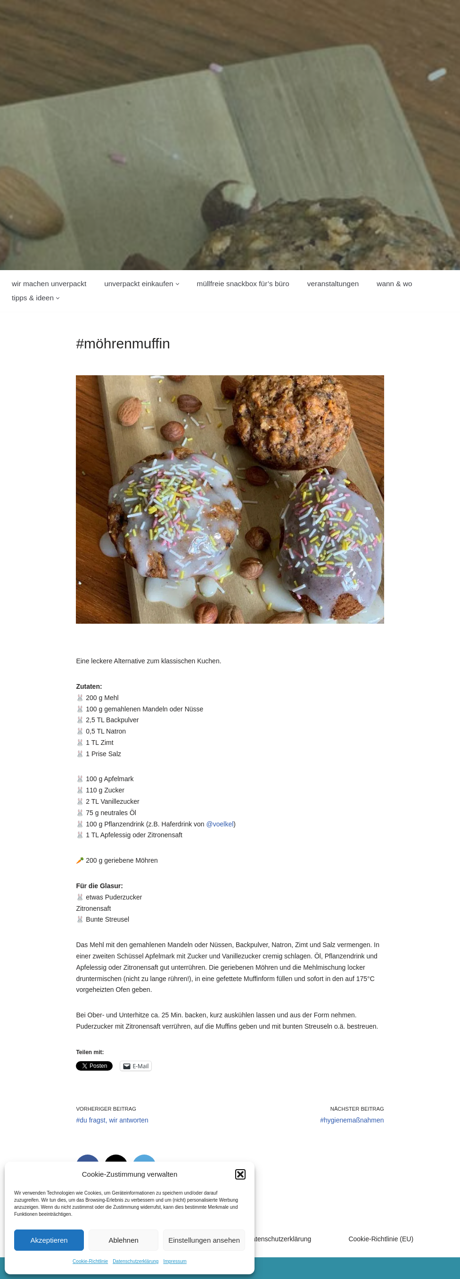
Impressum (174, 1261)
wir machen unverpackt (49, 284)
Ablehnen (123, 1240)
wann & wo (394, 284)
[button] (240, 1174)
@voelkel (220, 824)
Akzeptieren (48, 1240)
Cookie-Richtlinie (90, 1261)
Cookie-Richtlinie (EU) (380, 1239)
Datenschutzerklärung (135, 1261)
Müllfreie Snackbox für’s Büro (243, 284)
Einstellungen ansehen (204, 1240)
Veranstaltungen (333, 284)
